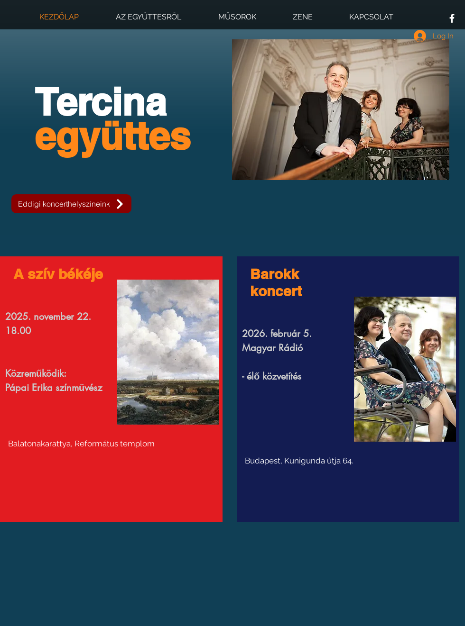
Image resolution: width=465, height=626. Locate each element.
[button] (340, 109)
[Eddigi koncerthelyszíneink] (71, 203)
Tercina (112, 118)
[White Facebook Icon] (452, 18)
